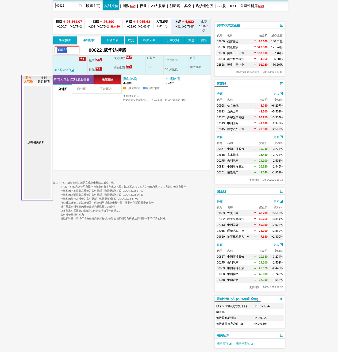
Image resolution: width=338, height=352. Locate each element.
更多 (278, 94)
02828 (221, 64)
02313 (221, 123)
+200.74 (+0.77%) (69, 24)
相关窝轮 (224, 343)
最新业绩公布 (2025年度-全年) (237, 299)
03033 (221, 59)
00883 (221, 166)
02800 (221, 41)
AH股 (221, 6)
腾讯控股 (232, 47)
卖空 (187, 6)
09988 (221, 53)
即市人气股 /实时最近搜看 (71, 79)
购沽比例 (130, 79)
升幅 (220, 94)
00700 (221, 47)
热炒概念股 (204, 6)
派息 (191, 40)
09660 (221, 236)
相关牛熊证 (244, 343)
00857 (221, 149)
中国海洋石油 (235, 166)
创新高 (174, 6)
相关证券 (149, 40)
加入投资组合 (64, 70)
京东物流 (232, 154)
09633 (221, 111)
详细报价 (89, 40)
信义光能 (232, 105)
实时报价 (111, 6)
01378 (221, 280)
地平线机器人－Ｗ (238, 236)
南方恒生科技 (235, 59)
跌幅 (220, 137)
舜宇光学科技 (235, 117)
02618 (221, 154)
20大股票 (158, 6)
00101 (221, 172)
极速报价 (65, 40)
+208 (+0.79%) (103, 24)
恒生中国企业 (235, 64)
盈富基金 (232, 41)
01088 (221, 274)
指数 (126, 6)
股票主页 (93, 6)
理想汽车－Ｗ (235, 129)
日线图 (81, 89)
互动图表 (112, 40)
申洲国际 (232, 123)
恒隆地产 (232, 172)
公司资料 (173, 40)
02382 (221, 117)
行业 (143, 6)
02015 (221, 129)
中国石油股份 (235, 149)
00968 (221, 105)
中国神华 (232, 274)
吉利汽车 (232, 160)
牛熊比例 (173, 79)
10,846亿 (203, 26)
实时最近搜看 (44, 79)
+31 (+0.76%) (184, 24)
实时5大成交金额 (228, 25)
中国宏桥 (232, 280)
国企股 (221, 191)
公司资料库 (249, 6)
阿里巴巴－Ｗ (235, 53)
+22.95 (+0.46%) (138, 25)
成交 (131, 40)
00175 (221, 160)
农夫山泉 (232, 111)
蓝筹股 (221, 83)
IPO (233, 6)
